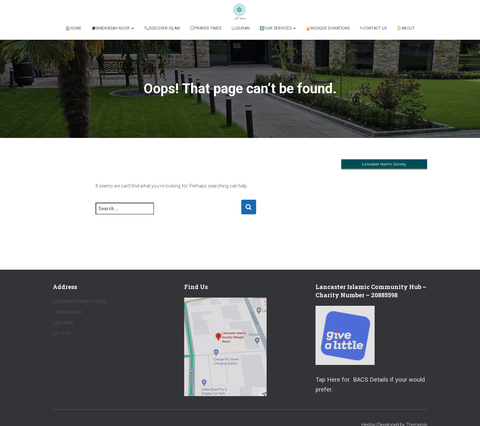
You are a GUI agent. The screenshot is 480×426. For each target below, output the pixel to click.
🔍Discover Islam (162, 28)
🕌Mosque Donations (328, 28)
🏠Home (73, 28)
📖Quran (240, 28)
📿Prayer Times (205, 28)
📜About (406, 28)
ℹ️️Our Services (277, 28)
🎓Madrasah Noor (112, 28)
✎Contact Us (373, 28)
